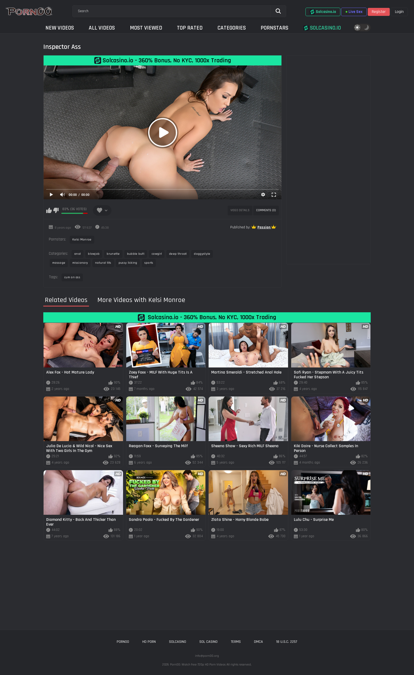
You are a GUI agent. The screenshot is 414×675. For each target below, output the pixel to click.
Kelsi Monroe (82, 240)
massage (58, 263)
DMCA (258, 641)
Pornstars (274, 27)
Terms (236, 641)
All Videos (102, 27)
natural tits (103, 263)
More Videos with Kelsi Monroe (141, 300)
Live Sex (354, 11)
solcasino (177, 641)
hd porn (149, 641)
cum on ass (72, 277)
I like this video (49, 210)
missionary (80, 263)
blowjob (94, 254)
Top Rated (190, 27)
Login (399, 11)
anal (77, 254)
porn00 (123, 641)
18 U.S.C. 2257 (286, 641)
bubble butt (135, 254)
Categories (232, 27)
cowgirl (157, 254)
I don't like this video (56, 210)
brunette (113, 254)
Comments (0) (266, 210)
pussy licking (128, 263)
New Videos (59, 27)
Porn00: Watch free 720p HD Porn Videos (197, 665)
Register (379, 11)
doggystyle (202, 254)
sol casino (208, 641)
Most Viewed (146, 27)
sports (148, 263)
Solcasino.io (323, 12)
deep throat (178, 254)
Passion (264, 227)
